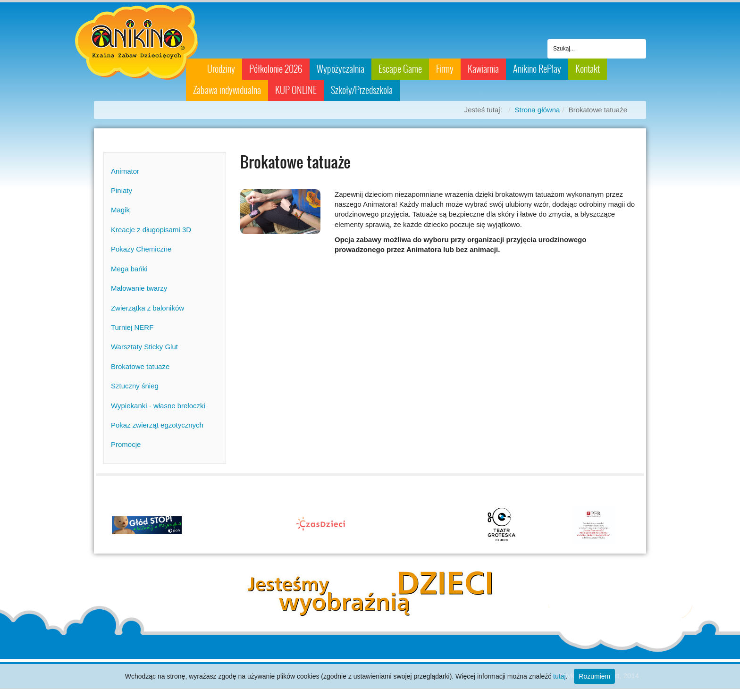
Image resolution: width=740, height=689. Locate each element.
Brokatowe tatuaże (140, 366)
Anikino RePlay (537, 69)
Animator (125, 171)
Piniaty (121, 190)
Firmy (445, 69)
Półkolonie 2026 (276, 69)
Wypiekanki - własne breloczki (158, 406)
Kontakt (587, 69)
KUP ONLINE (296, 90)
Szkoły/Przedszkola (362, 90)
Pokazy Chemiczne (141, 249)
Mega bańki (129, 269)
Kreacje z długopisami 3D (151, 230)
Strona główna (537, 110)
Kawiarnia (483, 69)
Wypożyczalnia (340, 69)
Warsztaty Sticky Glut (144, 347)
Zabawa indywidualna (227, 90)
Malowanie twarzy (139, 288)
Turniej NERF (132, 327)
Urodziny (221, 69)
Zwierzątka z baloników (147, 308)
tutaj (559, 676)
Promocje (126, 444)
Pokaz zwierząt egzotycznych (157, 425)
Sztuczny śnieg (135, 386)
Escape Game (400, 69)
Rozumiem (594, 676)
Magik (120, 210)
